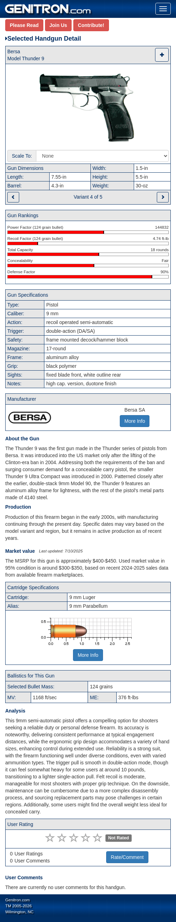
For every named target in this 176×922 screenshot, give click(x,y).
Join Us (58, 25)
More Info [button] (134, 421)
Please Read (24, 25)
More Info (88, 655)
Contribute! (91, 25)
